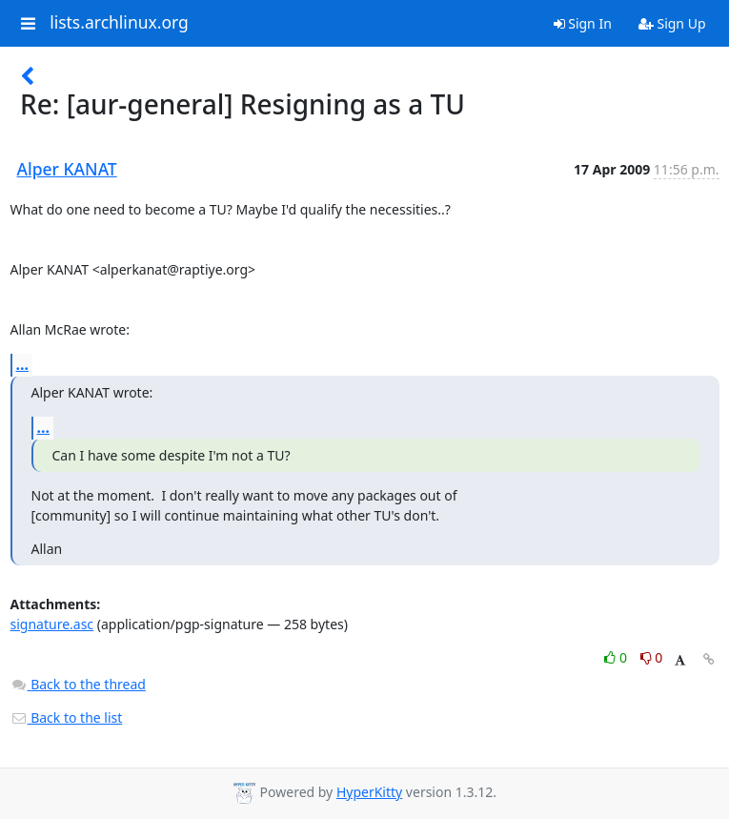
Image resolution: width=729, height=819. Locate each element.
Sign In (583, 23)
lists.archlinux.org (119, 22)
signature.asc (52, 624)
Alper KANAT (67, 168)
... (23, 364)
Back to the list (66, 717)
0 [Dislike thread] (651, 657)
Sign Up (672, 23)
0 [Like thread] (617, 657)
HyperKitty (369, 792)
